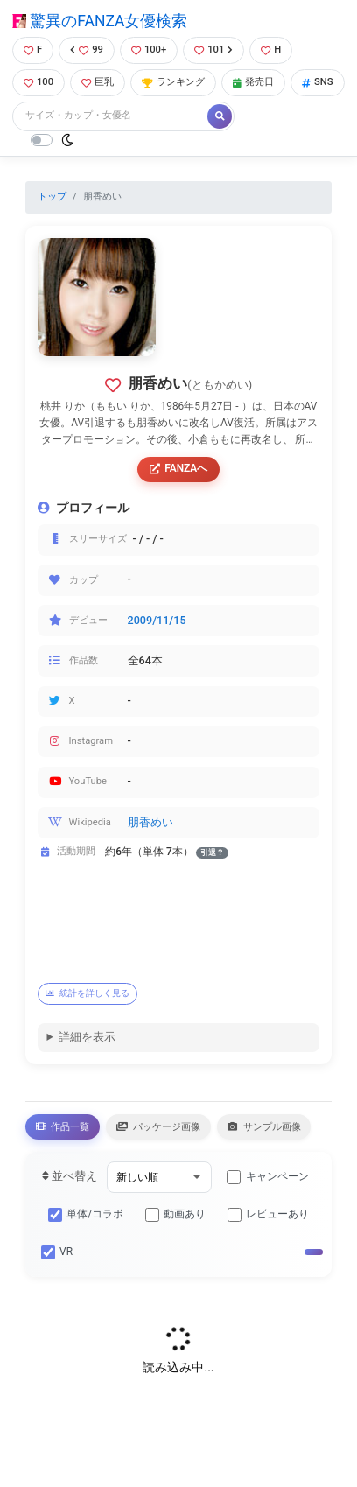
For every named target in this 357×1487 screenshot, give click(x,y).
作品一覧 (62, 1126)
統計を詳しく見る (88, 993)
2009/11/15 (157, 620)
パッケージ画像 (158, 1126)
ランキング (173, 82)
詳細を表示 (87, 1036)
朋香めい (150, 822)
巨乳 (97, 82)
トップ (52, 196)
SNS (317, 82)
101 (213, 49)
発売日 (253, 82)
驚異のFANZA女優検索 (99, 21)
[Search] (111, 116)
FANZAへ (179, 468)
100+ (148, 49)
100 (38, 82)
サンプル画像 (264, 1126)
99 (86, 49)
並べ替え (69, 1175)
